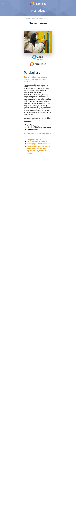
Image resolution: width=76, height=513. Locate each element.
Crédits (30, 508)
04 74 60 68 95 (43, 423)
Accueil (28, 18)
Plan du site (34, 510)
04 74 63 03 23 (30, 409)
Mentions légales (42, 508)
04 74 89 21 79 (43, 448)
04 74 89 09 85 (43, 461)
